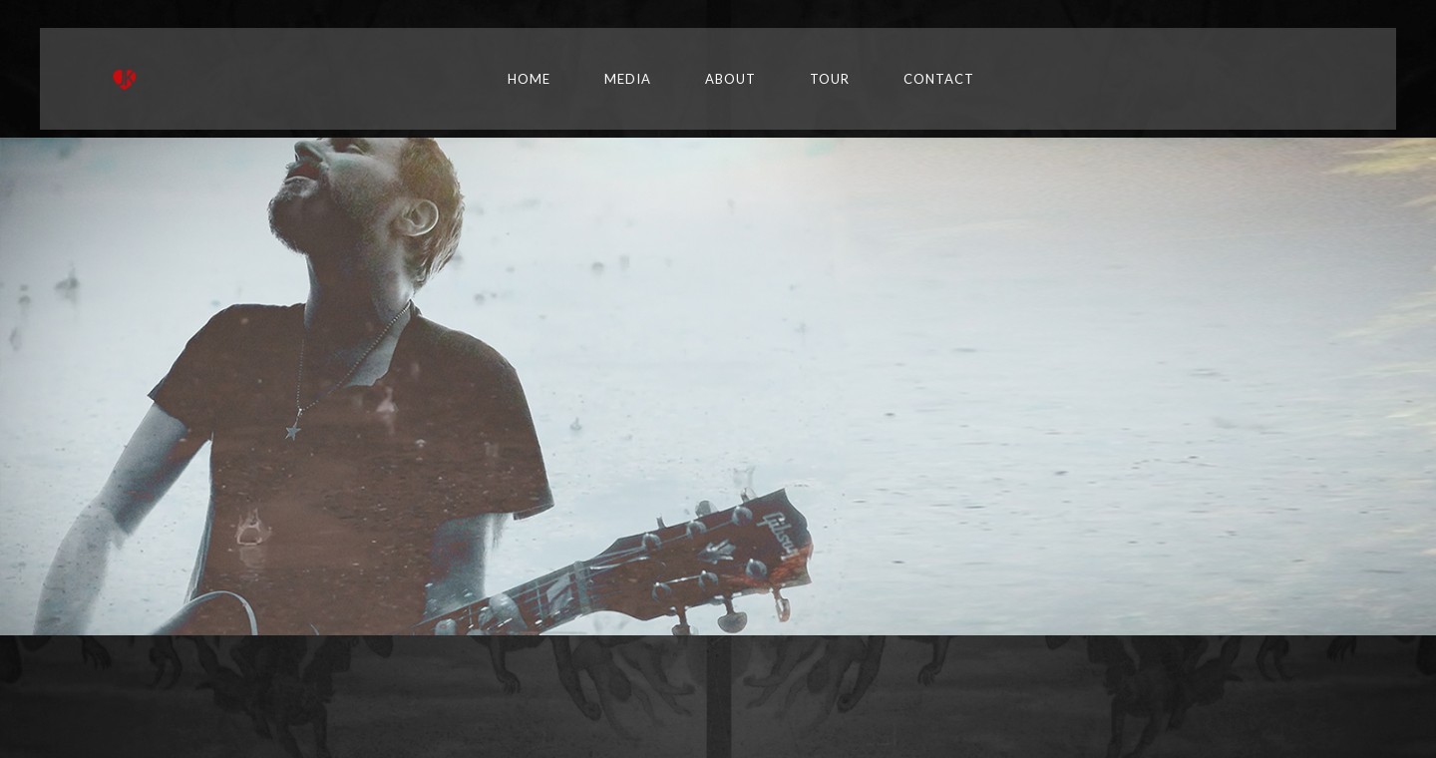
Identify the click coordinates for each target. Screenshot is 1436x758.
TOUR (830, 79)
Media (627, 79)
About (730, 79)
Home (529, 79)
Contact (938, 79)
